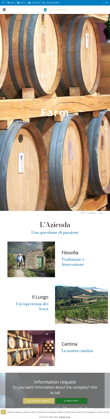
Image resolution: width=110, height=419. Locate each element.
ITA (106, 2)
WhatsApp (71, 401)
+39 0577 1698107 (39, 401)
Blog (21, 2)
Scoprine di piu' (65, 417)
